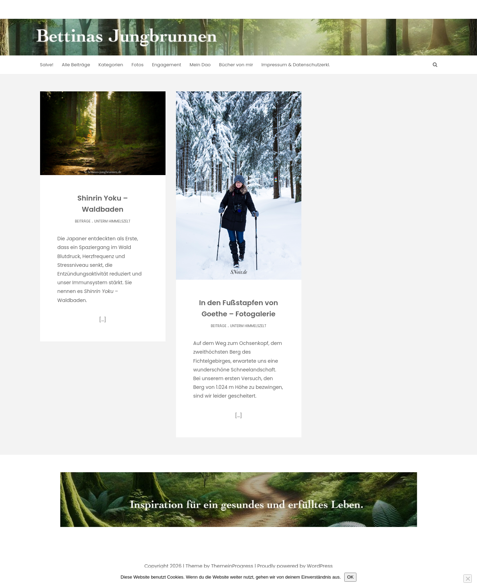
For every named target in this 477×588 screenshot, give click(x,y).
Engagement (166, 64)
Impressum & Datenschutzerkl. (295, 64)
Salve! (47, 64)
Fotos (137, 64)
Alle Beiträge (76, 64)
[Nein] (467, 578)
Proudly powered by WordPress (294, 566)
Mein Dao (200, 64)
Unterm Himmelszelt (112, 221)
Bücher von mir (236, 64)
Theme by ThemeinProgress (219, 566)
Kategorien (111, 64)
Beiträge (83, 221)
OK (350, 577)
